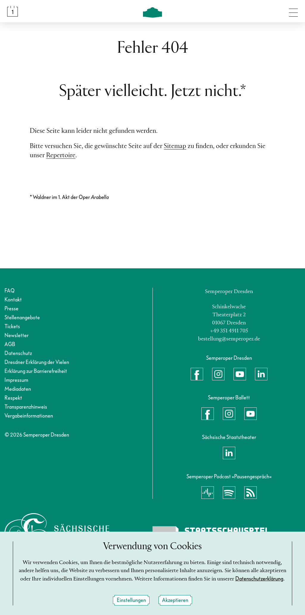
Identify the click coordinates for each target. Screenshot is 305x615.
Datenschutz (18, 353)
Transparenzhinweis (25, 407)
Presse (11, 309)
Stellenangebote (22, 317)
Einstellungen (131, 600)
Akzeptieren (175, 600)
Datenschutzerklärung (259, 579)
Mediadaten (17, 389)
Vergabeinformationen (28, 416)
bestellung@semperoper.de (229, 339)
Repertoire (60, 155)
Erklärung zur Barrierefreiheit (35, 371)
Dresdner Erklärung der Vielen (36, 362)
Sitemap (175, 146)
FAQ (9, 291)
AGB (9, 344)
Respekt (13, 398)
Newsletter (16, 335)
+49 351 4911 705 (229, 331)
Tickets (12, 326)
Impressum (16, 380)
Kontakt (13, 300)
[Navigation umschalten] (293, 11)
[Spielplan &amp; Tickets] (12, 11)
